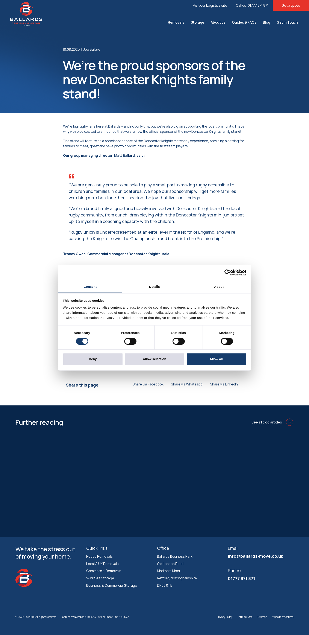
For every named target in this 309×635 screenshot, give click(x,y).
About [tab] (219, 286)
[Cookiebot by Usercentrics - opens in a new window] (227, 272)
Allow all (216, 359)
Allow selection (154, 359)
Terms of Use (245, 617)
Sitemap (262, 617)
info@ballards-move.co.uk (255, 556)
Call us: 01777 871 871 (252, 5)
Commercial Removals (103, 570)
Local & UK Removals (102, 563)
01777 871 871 (241, 578)
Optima (289, 617)
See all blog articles (272, 422)
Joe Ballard (91, 49)
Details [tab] (154, 286)
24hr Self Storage (100, 578)
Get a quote (291, 5)
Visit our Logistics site (210, 5)
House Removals (99, 556)
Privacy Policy (224, 617)
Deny (93, 359)
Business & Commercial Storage (111, 585)
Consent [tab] (90, 286)
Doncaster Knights (206, 131)
